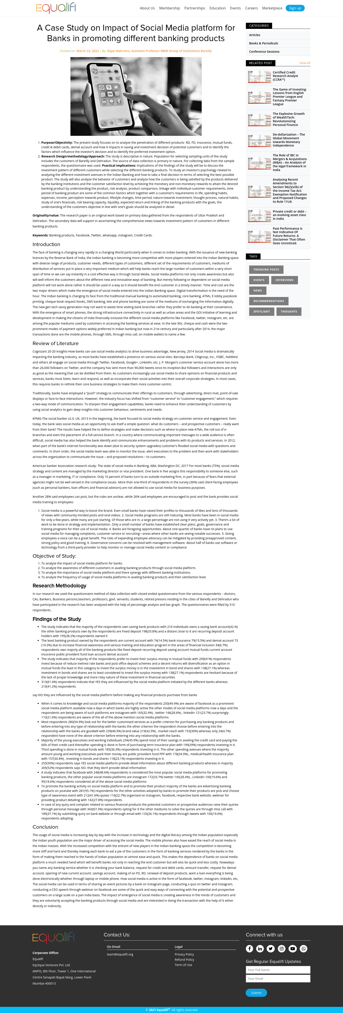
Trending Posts (266, 269)
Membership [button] (169, 8)
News (258, 290)
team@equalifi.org (120, 954)
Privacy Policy (184, 954)
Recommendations (269, 301)
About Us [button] (147, 8)
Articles (254, 35)
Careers (251, 8)
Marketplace (272, 8)
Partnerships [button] (194, 8)
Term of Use (183, 965)
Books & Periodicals (263, 43)
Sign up (295, 8)
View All (304, 63)
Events (235, 8)
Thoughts (289, 311)
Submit (256, 993)
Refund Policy (184, 959)
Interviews (285, 280)
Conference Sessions (264, 51)
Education (218, 8)
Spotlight (262, 311)
